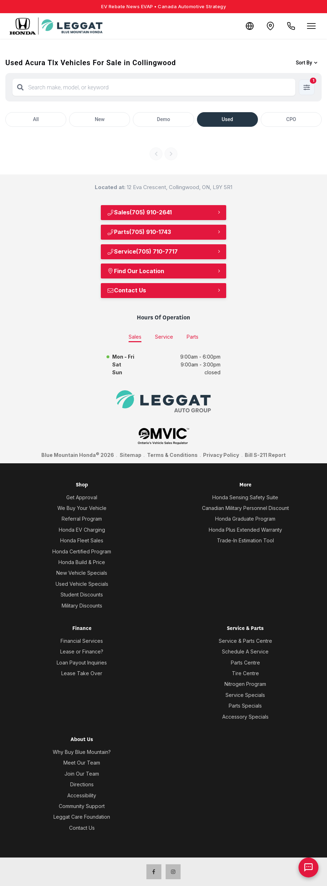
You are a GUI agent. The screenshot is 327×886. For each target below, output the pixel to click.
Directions (82, 784)
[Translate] (248, 26)
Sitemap (130, 455)
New (100, 119)
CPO (291, 119)
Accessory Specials (245, 717)
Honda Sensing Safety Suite (245, 497)
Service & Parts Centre (245, 641)
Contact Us (126, 290)
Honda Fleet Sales (81, 540)
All (35, 119)
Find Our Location (135, 271)
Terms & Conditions (172, 455)
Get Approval (81, 497)
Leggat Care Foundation (81, 817)
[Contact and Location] (269, 26)
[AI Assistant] (308, 867)
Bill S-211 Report (265, 455)
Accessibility (81, 795)
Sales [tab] (135, 337)
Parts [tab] (192, 337)
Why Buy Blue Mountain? (82, 752)
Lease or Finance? (81, 651)
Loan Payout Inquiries (82, 663)
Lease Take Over (81, 673)
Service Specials (245, 695)
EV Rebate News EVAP (163, 6)
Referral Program (82, 519)
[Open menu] (311, 26)
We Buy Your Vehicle (82, 508)
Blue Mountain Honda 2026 (77, 455)
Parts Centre (245, 663)
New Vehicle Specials (81, 573)
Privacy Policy (221, 455)
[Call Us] (291, 26)
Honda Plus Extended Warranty (245, 530)
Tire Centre (245, 673)
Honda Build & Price (81, 562)
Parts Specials (245, 706)
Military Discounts (82, 606)
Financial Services (82, 641)
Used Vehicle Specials (82, 584)
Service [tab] (164, 337)
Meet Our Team (81, 763)
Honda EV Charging (82, 530)
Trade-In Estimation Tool (245, 540)
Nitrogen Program (245, 684)
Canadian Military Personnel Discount (245, 508)
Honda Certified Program (81, 551)
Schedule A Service (245, 651)
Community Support (82, 806)
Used (227, 119)
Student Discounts (82, 594)
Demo (163, 119)
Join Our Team (81, 774)
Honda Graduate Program (245, 519)
